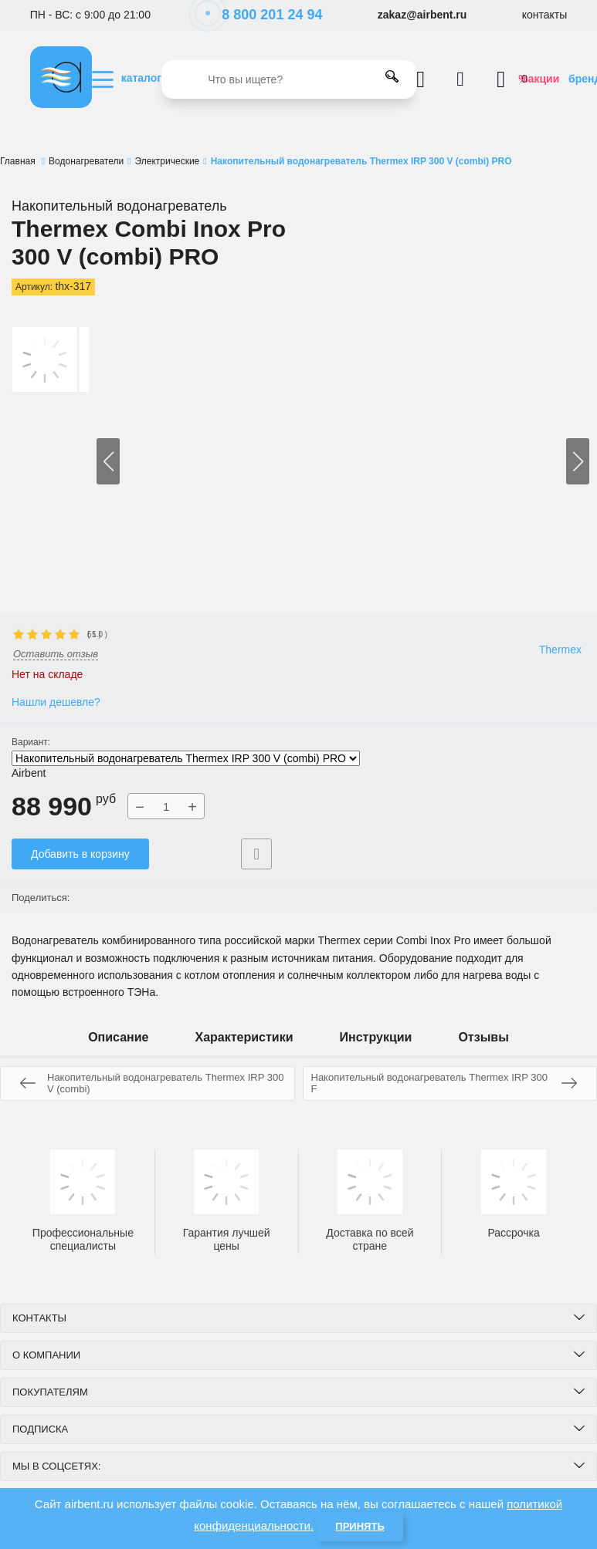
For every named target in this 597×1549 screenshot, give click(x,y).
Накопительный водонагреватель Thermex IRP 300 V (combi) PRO (186, 758)
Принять (359, 1526)
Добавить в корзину (80, 854)
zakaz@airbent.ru (422, 14)
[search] (288, 79)
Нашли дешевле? (56, 702)
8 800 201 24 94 (263, 14)
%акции (538, 79)
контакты (545, 14)
